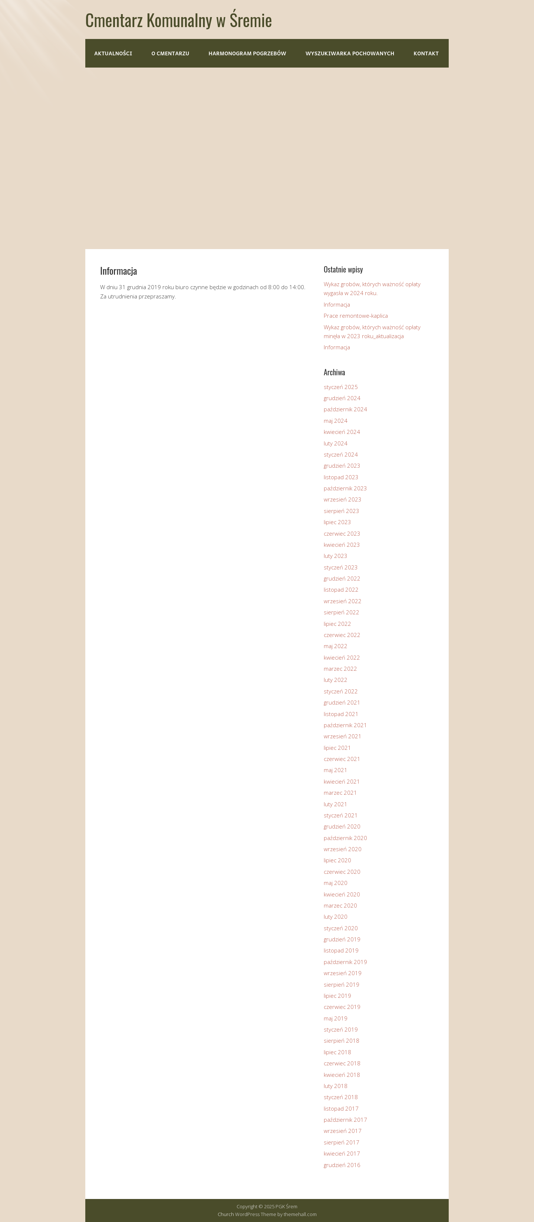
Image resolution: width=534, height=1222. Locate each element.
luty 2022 (335, 679)
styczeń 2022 (341, 691)
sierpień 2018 (341, 1040)
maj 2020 (335, 882)
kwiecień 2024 (342, 431)
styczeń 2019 (341, 1029)
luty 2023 (335, 555)
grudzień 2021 (342, 702)
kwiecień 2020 (342, 894)
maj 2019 (335, 1018)
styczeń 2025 (341, 387)
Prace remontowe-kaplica (356, 315)
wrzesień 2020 (343, 849)
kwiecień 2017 (342, 1153)
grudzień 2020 (342, 826)
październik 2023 (345, 488)
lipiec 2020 (337, 860)
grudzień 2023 (342, 465)
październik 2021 (345, 725)
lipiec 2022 (337, 623)
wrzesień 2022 (343, 601)
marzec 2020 (340, 905)
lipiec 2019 (337, 995)
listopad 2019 (341, 950)
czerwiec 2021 (342, 758)
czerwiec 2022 (342, 634)
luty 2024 (335, 443)
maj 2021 (335, 770)
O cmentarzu (170, 53)
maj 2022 (335, 646)
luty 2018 (335, 1085)
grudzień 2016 (342, 1165)
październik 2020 (345, 838)
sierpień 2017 (341, 1142)
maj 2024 (335, 420)
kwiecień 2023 (342, 544)
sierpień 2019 (341, 984)
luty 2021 (335, 804)
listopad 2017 (341, 1108)
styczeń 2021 (341, 815)
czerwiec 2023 (342, 533)
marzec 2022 (340, 668)
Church (226, 1214)
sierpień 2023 (341, 510)
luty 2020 (335, 916)
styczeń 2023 (341, 567)
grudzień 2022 (342, 578)
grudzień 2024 (342, 398)
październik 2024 (345, 409)
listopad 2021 (341, 714)
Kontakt (426, 53)
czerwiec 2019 (342, 1006)
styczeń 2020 (341, 928)
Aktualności (113, 53)
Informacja (337, 304)
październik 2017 (345, 1119)
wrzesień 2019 (343, 973)
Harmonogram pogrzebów (247, 53)
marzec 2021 (340, 792)
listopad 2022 (341, 589)
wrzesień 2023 (343, 499)
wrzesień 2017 (343, 1130)
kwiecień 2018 (342, 1074)
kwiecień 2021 (342, 781)
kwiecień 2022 (342, 657)
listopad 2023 (341, 477)
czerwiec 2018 (342, 1063)
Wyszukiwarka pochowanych (350, 53)
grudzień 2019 (342, 939)
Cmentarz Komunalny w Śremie (178, 19)
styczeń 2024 (341, 454)
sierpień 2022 (341, 612)
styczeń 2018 (341, 1097)
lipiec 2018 (337, 1052)
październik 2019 (345, 961)
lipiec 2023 (337, 522)
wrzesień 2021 (343, 736)
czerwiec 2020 (342, 871)
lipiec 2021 (337, 747)
